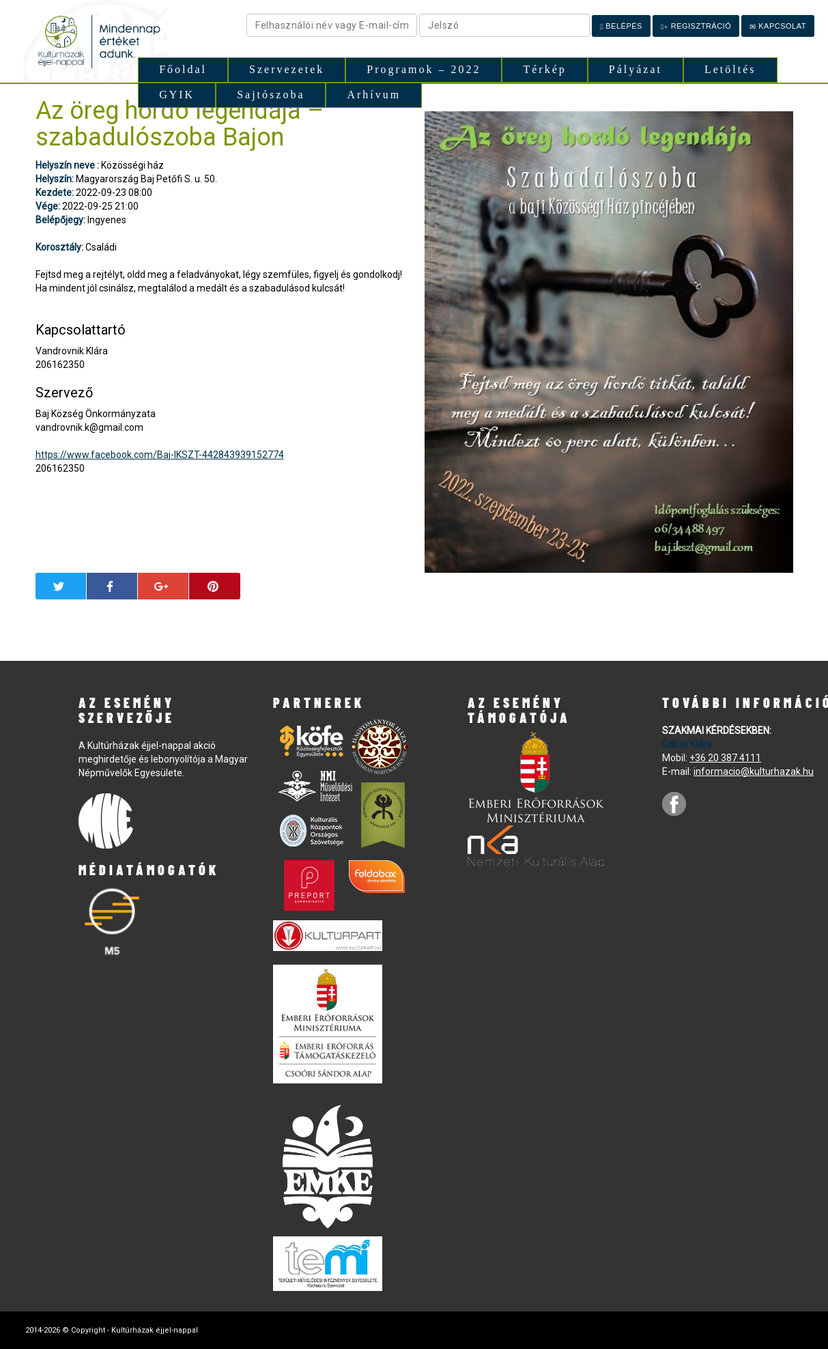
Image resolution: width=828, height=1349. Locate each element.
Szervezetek (286, 69)
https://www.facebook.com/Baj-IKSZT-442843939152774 (159, 454)
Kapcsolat (778, 26)
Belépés (621, 26)
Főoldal (183, 69)
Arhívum (374, 94)
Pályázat (635, 69)
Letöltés (730, 69)
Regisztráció (696, 26)
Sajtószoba (270, 94)
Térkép (544, 69)
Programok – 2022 (424, 69)
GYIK (177, 94)
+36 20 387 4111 (725, 757)
